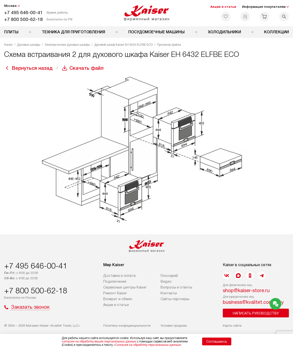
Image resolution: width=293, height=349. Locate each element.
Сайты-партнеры (175, 299)
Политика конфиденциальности (127, 325)
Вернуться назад (32, 68)
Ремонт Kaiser (115, 293)
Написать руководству (256, 313)
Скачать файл (86, 68)
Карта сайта (232, 325)
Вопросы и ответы (176, 287)
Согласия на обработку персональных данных (147, 345)
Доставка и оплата (119, 276)
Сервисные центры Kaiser (124, 287)
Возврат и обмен (117, 299)
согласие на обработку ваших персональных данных (99, 341)
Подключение (114, 281)
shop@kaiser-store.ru (246, 290)
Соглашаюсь (216, 341)
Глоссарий (169, 276)
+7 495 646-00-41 (23, 12)
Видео (166, 281)
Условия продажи (174, 325)
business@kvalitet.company (253, 302)
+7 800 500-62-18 (23, 19)
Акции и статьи (223, 7)
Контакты (169, 293)
